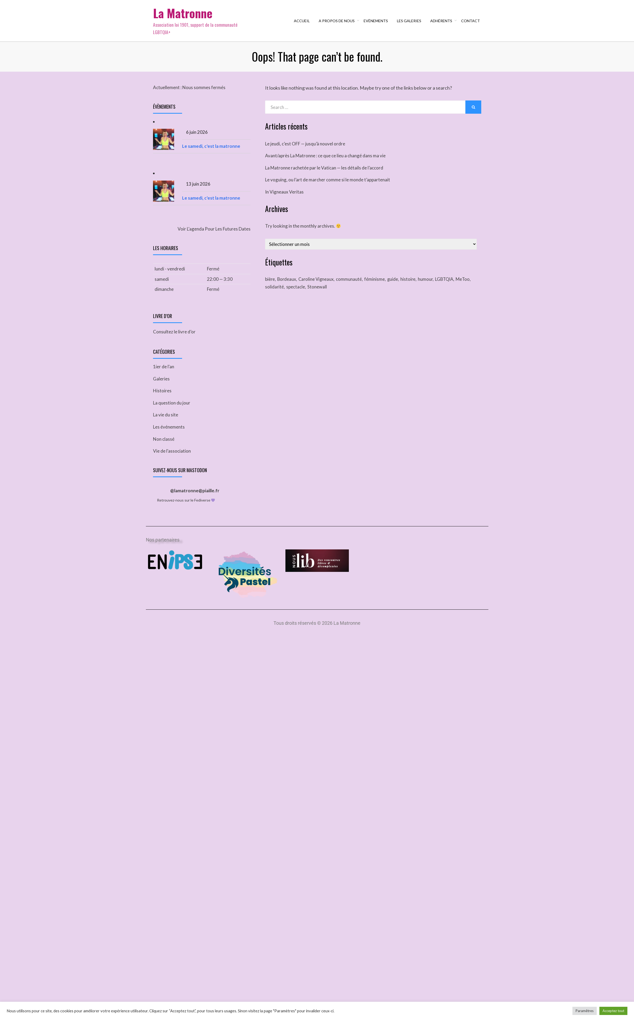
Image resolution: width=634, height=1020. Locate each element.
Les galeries (410, 23)
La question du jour (171, 410)
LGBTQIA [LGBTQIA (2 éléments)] (450, 285)
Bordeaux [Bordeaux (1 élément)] (287, 285)
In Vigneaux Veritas (284, 198)
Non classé (163, 446)
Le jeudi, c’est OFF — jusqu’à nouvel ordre (305, 150)
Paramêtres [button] (585, 1011)
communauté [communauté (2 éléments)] (352, 285)
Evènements (377, 23)
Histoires (162, 398)
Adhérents (442, 23)
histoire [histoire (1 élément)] (412, 285)
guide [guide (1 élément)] (396, 285)
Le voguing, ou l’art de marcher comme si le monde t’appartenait (327, 186)
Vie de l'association (172, 458)
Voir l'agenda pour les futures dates (214, 235)
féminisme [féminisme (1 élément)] (378, 285)
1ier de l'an (163, 374)
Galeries (161, 386)
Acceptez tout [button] (613, 1011)
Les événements (169, 434)
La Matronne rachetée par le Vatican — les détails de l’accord (324, 174)
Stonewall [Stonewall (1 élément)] (318, 293)
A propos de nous (338, 23)
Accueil (303, 23)
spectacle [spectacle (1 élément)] (296, 293)
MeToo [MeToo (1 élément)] (469, 285)
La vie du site (165, 422)
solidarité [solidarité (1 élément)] (274, 293)
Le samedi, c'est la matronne (211, 152)
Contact (471, 23)
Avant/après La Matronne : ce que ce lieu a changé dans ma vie (325, 161)
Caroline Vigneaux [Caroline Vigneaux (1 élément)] (318, 285)
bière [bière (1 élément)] (270, 285)
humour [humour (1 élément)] (430, 285)
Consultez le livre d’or (174, 339)
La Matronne (185, 16)
